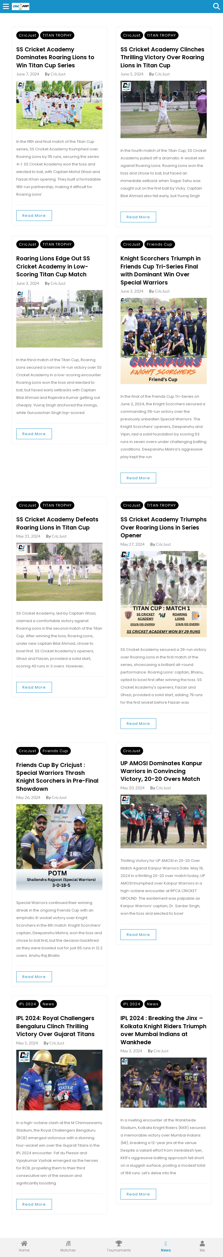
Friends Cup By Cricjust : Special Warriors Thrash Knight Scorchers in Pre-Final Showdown (58, 787)
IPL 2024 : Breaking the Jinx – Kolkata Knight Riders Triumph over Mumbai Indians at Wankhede (163, 1041)
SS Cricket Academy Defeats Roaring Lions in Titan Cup (59, 533)
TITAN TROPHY (57, 35)
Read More (34, 216)
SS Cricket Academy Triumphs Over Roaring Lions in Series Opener (163, 537)
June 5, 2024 (132, 82)
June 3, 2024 (27, 292)
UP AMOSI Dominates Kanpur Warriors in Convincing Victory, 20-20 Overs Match (163, 781)
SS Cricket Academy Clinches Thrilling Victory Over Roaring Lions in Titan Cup (160, 62)
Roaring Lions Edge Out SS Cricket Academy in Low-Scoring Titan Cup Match (54, 275)
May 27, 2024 (133, 554)
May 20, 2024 (133, 798)
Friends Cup (159, 253)
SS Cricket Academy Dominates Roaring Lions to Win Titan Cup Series (57, 58)
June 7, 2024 (27, 74)
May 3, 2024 (131, 1062)
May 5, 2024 (27, 1053)
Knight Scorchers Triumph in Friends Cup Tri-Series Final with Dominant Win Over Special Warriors (162, 279)
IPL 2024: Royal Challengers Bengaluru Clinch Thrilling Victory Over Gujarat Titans (57, 1037)
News (48, 1014)
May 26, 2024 (28, 808)
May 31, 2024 (28, 545)
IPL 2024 (27, 1014)
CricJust (27, 35)
